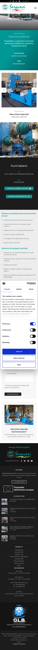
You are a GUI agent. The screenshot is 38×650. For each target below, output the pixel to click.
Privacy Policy (14, 387)
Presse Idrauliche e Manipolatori (19, 556)
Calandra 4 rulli (19, 554)
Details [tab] (19, 289)
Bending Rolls (19, 550)
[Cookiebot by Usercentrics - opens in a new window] (27, 283)
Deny (19, 365)
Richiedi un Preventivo (19, 196)
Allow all (19, 351)
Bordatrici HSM (19, 559)
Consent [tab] (7, 289)
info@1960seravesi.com (21, 582)
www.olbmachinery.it (19, 627)
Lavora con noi (19, 481)
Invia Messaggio (13, 394)
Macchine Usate (19, 563)
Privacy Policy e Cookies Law (19, 640)
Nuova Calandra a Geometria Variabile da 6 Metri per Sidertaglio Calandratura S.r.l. (22, 527)
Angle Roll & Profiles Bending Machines (19, 624)
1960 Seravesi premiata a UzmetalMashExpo (22, 499)
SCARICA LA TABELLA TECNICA (19, 188)
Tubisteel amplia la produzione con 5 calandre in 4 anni (23, 509)
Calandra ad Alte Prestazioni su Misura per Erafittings (22, 536)
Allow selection (19, 358)
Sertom (19, 565)
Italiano (25, 1)
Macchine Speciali (19, 561)
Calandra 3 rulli (19, 552)
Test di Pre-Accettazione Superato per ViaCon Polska (22, 518)
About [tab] (31, 289)
